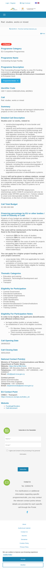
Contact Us (24, 532)
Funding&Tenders (13, 406)
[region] (23, 559)
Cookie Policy (7, 554)
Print (42, 33)
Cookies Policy (24, 543)
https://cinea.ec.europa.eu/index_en (15, 397)
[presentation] (21, 461)
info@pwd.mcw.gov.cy (16, 374)
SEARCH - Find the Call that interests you (23, 29)
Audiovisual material (24, 528)
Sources (24, 535)
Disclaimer (24, 539)
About (24, 524)
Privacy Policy (24, 547)
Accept (23, 559)
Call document (11, 408)
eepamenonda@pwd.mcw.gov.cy (20, 386)
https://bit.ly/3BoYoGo (17, 366)
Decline (23, 565)
